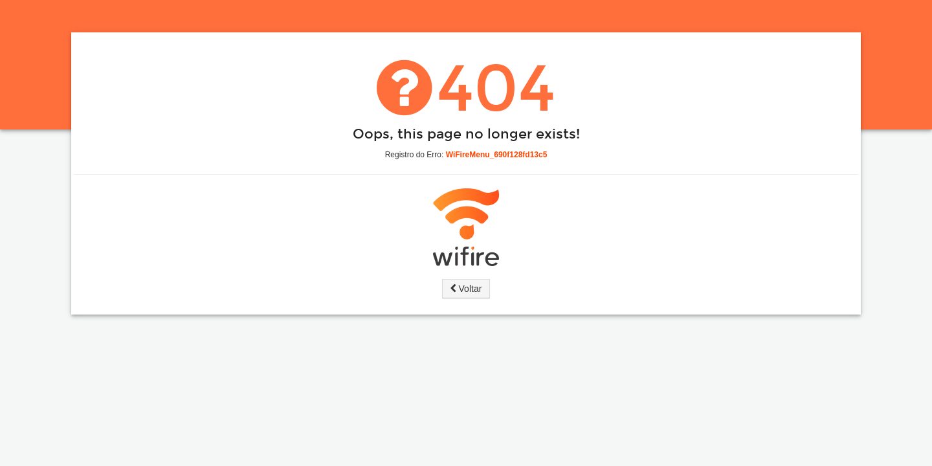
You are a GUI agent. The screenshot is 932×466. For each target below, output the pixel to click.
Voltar (466, 288)
